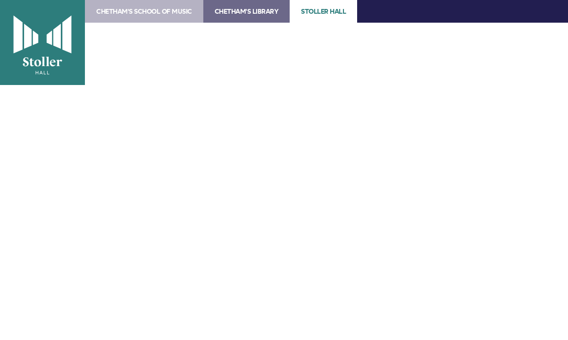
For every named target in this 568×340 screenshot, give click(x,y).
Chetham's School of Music (144, 11)
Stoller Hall (42, 42)
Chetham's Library (247, 11)
